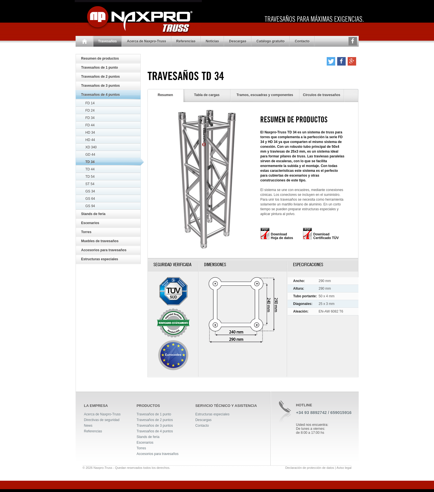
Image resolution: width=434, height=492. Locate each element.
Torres (86, 232)
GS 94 (90, 206)
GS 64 (90, 199)
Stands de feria (93, 214)
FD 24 (90, 110)
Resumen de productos (100, 58)
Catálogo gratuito (270, 41)
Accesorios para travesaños (104, 250)
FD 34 (90, 118)
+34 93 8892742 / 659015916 (324, 412)
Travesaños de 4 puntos (100, 95)
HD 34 (90, 133)
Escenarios (90, 223)
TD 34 (90, 162)
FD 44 (90, 125)
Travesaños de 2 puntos (100, 77)
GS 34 (90, 191)
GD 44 (90, 155)
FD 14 (90, 103)
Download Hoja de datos (282, 236)
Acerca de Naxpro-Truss (146, 41)
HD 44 (90, 140)
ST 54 (90, 184)
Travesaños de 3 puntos (100, 86)
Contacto (302, 41)
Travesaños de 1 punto (99, 68)
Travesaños (107, 41)
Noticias (212, 41)
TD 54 (90, 177)
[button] (331, 61)
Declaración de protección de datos (309, 467)
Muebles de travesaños (100, 241)
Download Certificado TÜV (326, 236)
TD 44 (90, 169)
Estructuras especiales (99, 259)
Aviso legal (344, 467)
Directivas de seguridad (101, 420)
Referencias (186, 41)
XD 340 (91, 147)
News (88, 426)
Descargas (237, 41)
